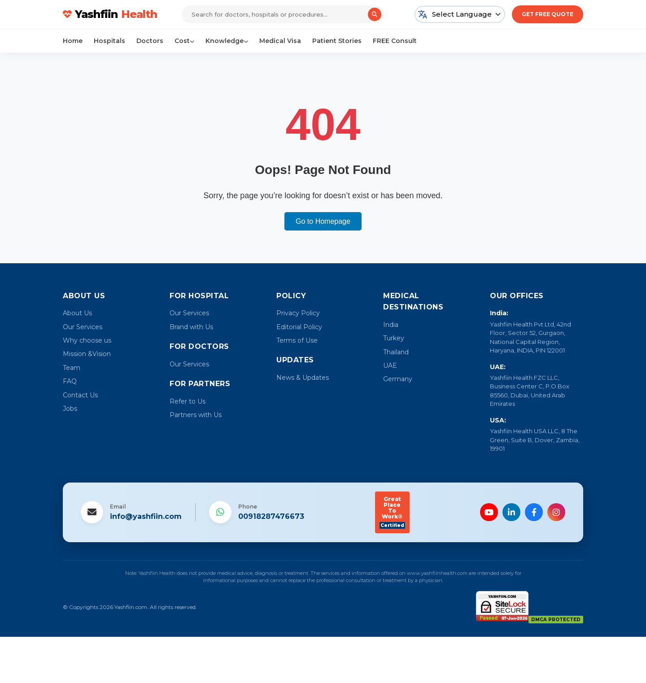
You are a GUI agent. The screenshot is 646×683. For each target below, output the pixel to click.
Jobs (70, 409)
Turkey (393, 338)
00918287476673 (271, 516)
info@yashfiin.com (146, 516)
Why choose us (87, 340)
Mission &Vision (87, 354)
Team (71, 368)
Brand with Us (191, 327)
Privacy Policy (298, 313)
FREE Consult (395, 41)
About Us (77, 313)
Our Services (82, 327)
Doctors (149, 41)
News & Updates (302, 378)
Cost (184, 41)
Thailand (396, 352)
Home (73, 41)
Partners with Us (196, 415)
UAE (390, 365)
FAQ (70, 381)
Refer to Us (187, 401)
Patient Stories (337, 41)
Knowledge (226, 41)
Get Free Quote (547, 14)
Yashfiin (110, 14)
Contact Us (80, 395)
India (390, 325)
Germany (397, 379)
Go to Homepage (323, 221)
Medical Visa (280, 41)
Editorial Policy (299, 327)
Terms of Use (297, 340)
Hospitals (109, 41)
